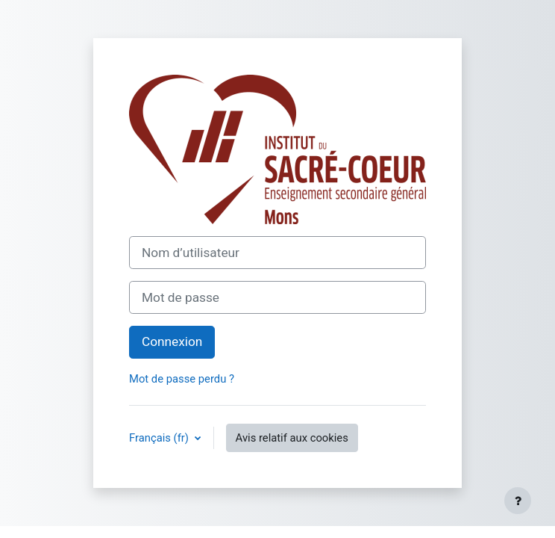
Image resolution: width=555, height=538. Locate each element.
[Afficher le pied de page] (517, 500)
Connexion (172, 341)
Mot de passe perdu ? (181, 379)
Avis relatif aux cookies (292, 438)
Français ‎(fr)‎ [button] (160, 438)
